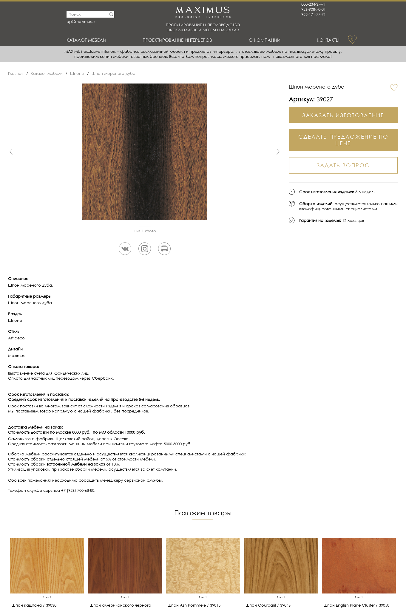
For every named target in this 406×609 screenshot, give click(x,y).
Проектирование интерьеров (177, 40)
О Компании (264, 40)
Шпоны (77, 73)
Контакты (328, 40)
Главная (15, 73)
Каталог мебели (86, 40)
